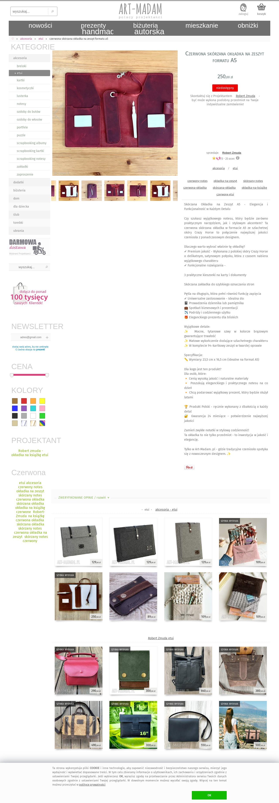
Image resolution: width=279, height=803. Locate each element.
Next (170, 114)
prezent (40, 349)
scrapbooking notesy (31, 159)
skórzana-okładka (224, 187)
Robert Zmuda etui (161, 638)
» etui (18, 73)
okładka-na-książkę (254, 187)
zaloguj (243, 13)
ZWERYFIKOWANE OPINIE (84, 498)
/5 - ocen (223, 158)
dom (16, 198)
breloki (21, 66)
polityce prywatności (92, 784)
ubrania (18, 231)
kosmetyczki (25, 88)
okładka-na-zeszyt (225, 180)
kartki (21, 80)
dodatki (18, 182)
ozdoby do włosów (29, 119)
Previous (58, 114)
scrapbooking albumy (31, 143)
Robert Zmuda (245, 96)
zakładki (22, 167)
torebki (18, 223)
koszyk (261, 13)
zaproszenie (25, 174)
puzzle (21, 135)
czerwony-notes (197, 180)
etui (235, 168)
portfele (22, 127)
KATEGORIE (30, 47)
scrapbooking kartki (30, 151)
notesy (21, 104)
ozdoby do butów (28, 112)
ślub (16, 215)
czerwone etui (225, 194)
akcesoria (20, 58)
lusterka (22, 96)
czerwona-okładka (195, 187)
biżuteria (19, 190)
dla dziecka (21, 206)
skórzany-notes (253, 180)
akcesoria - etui (166, 509)
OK (209, 795)
